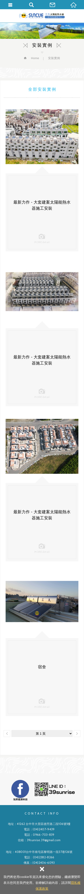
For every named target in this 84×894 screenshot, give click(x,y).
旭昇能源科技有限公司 (42, 15)
